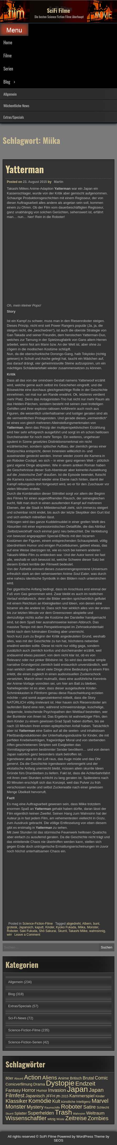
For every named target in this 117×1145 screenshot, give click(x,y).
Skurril (62, 931)
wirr (9, 934)
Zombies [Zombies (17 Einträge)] (98, 1118)
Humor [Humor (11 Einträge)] (41, 1091)
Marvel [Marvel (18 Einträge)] (99, 1101)
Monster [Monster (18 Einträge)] (16, 1107)
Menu (14, 30)
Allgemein (10, 94)
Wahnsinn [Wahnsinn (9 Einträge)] (79, 1113)
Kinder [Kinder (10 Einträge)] (100, 1096)
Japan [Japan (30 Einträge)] (77, 1089)
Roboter (12, 931)
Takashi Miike (78, 931)
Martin (58, 182)
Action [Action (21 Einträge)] (33, 1077)
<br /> (22, 886)
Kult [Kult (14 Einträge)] (56, 1101)
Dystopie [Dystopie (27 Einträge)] (60, 1083)
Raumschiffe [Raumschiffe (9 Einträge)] (52, 1107)
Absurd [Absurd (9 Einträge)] (18, 1078)
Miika (81, 927)
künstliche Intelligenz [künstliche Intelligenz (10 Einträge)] (75, 1102)
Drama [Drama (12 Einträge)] (39, 1084)
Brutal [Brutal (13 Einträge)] (88, 1078)
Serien (8, 69)
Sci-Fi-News (17, 1018)
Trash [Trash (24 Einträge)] (63, 1112)
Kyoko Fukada (66, 927)
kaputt (39, 927)
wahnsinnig (97, 931)
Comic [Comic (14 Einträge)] (101, 1078)
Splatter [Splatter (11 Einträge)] (20, 1113)
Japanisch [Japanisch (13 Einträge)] (35, 1095)
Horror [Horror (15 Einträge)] (28, 1090)
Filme (7, 55)
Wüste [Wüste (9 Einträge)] (60, 1119)
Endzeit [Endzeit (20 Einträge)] (85, 1083)
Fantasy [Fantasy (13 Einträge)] (13, 1090)
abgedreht (74, 923)
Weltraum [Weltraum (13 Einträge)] (95, 1113)
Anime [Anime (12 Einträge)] (63, 1078)
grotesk (12, 927)
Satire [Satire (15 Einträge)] (89, 1107)
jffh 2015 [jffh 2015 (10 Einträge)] (62, 1096)
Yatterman (25, 169)
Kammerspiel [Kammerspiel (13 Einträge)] (82, 1095)
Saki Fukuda (28, 931)
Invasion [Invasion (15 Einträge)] (57, 1090)
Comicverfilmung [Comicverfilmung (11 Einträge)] (19, 1084)
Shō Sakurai (47, 931)
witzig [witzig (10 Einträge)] (51, 1119)
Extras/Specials (13, 117)
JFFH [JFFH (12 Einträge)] (50, 1096)
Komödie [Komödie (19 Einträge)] (39, 1101)
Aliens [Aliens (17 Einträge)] (49, 1078)
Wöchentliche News (16, 105)
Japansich (26, 927)
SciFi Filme (58, 10)
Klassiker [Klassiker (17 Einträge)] (16, 1101)
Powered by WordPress (75, 1136)
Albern (86, 923)
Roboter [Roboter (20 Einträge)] (71, 1106)
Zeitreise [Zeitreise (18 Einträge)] (76, 1118)
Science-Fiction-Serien (25, 1042)
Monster (92, 927)
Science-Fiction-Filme (37, 923)
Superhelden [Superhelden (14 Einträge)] (41, 1113)
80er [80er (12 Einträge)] (9, 1078)
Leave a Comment (27, 934)
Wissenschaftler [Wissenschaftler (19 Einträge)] (26, 1118)
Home (7, 42)
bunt (96, 923)
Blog (6, 82)
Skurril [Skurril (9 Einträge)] (9, 1113)
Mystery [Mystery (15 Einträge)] (35, 1107)
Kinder (49, 927)
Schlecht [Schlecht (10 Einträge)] (103, 1107)
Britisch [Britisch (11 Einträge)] (76, 1078)
